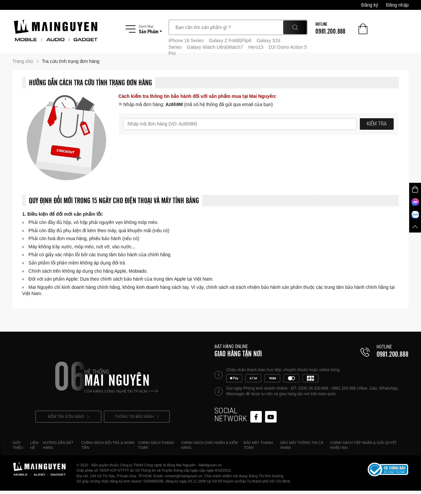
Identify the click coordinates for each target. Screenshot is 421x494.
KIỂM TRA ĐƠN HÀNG (68, 416)
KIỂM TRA (377, 124)
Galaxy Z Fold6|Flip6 (230, 40)
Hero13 (255, 47)
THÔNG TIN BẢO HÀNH (137, 416)
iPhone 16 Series (186, 40)
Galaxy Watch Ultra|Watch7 (215, 47)
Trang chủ (23, 61)
